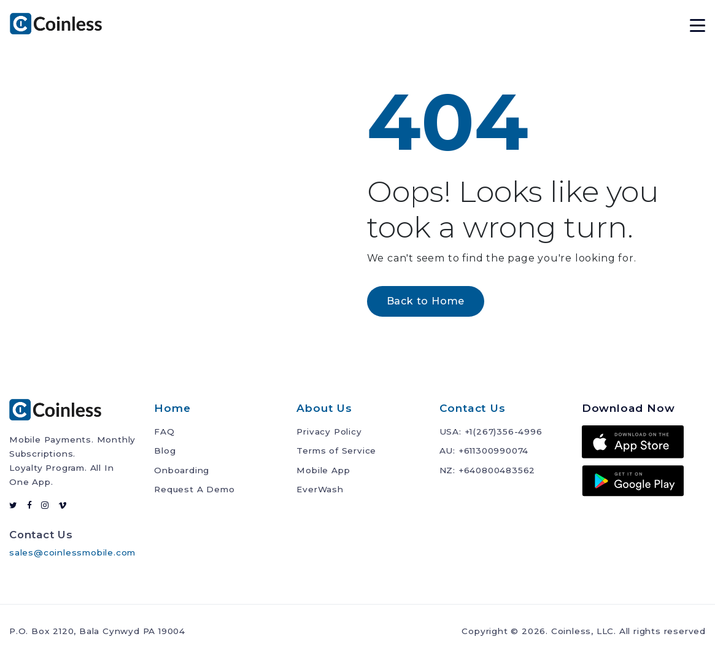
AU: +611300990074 (484, 450)
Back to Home (426, 301)
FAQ (164, 431)
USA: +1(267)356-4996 (491, 431)
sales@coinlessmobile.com (72, 552)
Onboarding (181, 470)
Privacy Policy (328, 431)
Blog (165, 450)
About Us (324, 407)
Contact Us (472, 407)
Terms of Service (336, 450)
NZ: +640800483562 (487, 470)
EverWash (319, 489)
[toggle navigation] (697, 23)
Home (172, 407)
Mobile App (323, 470)
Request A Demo (194, 489)
